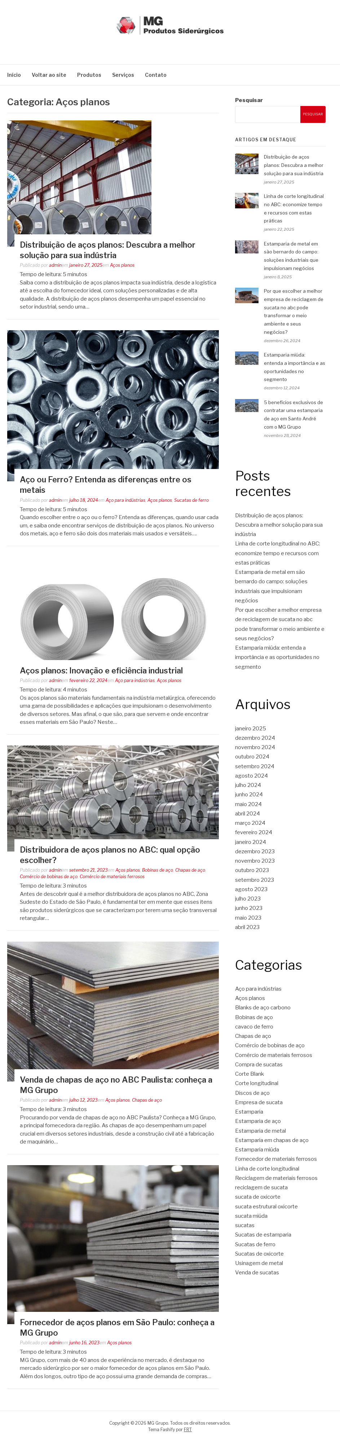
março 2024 (250, 823)
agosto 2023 (251, 889)
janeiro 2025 (250, 728)
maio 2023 (248, 918)
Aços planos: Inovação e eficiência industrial (101, 670)
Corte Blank (249, 1074)
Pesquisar (249, 100)
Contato (156, 75)
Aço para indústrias (125, 500)
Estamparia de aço (258, 1121)
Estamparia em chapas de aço (272, 1140)
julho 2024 (248, 785)
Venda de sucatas (257, 1272)
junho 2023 (248, 908)
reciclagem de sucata (261, 1187)
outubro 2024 (252, 756)
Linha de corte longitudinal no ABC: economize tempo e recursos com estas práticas (277, 553)
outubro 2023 (252, 870)
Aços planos (122, 265)
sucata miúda (251, 1216)
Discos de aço (252, 1093)
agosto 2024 (251, 776)
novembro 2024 (255, 747)
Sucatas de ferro (191, 500)
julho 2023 (248, 898)
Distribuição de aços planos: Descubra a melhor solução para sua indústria (293, 165)
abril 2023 (247, 927)
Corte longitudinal (256, 1083)
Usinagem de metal (259, 1263)
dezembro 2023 (255, 851)
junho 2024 (249, 794)
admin (55, 265)
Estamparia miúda (257, 1149)
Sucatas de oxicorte (259, 1254)
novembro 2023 (255, 861)
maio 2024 (248, 804)
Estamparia (249, 1112)
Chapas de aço (190, 870)
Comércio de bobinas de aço (49, 876)
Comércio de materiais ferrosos (112, 876)
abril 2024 (247, 813)
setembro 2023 (254, 880)
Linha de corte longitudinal (267, 1168)
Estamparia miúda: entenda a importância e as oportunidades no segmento (277, 657)
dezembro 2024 (255, 738)
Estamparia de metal (260, 1131)
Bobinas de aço (157, 870)
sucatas (245, 1225)
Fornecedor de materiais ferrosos (276, 1159)
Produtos (89, 75)
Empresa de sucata (259, 1102)
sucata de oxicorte (258, 1197)
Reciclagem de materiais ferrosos (276, 1178)
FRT (188, 1429)
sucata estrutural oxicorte (266, 1206)
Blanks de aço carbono (263, 1007)
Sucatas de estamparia (263, 1234)
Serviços (123, 75)
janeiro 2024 (250, 842)
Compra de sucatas (259, 1064)
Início (14, 75)
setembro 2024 (254, 766)
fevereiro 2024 (253, 832)
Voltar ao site (49, 75)
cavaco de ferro (254, 1026)
